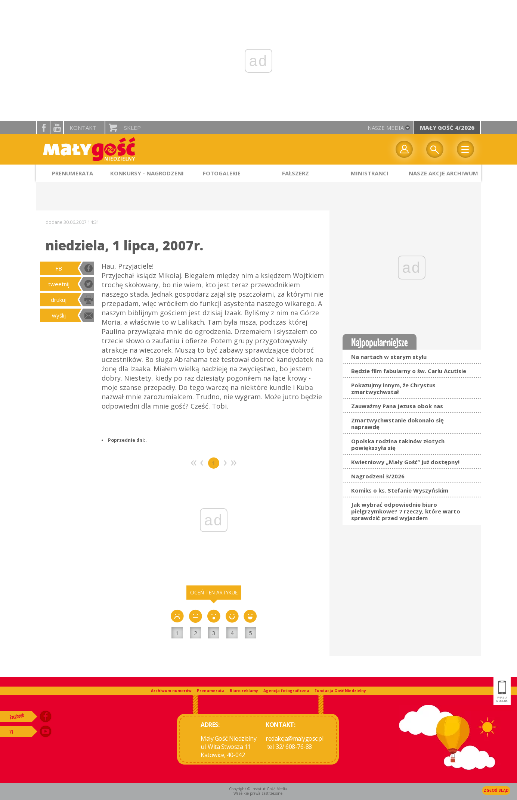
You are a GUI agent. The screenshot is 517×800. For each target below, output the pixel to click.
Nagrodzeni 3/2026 (378, 476)
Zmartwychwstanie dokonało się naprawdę (397, 423)
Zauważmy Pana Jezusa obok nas (397, 406)
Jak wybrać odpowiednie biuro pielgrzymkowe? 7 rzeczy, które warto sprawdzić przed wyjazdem (405, 511)
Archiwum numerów (171, 690)
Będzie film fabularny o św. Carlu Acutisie (408, 371)
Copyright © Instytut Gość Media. (258, 788)
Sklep (132, 127)
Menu (465, 149)
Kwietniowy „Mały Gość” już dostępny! (405, 462)
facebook (43, 127)
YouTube (56, 127)
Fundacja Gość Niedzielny (340, 690)
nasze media (386, 127)
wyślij (59, 315)
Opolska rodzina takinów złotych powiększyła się (398, 444)
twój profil (404, 149)
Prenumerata (211, 690)
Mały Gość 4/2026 (447, 127)
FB (58, 268)
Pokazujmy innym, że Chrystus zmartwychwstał (393, 388)
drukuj (58, 299)
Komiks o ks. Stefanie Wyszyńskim (399, 490)
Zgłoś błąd (496, 790)
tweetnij (58, 284)
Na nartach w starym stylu (389, 356)
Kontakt (82, 127)
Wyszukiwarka (434, 149)
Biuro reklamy (244, 690)
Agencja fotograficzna (286, 690)
